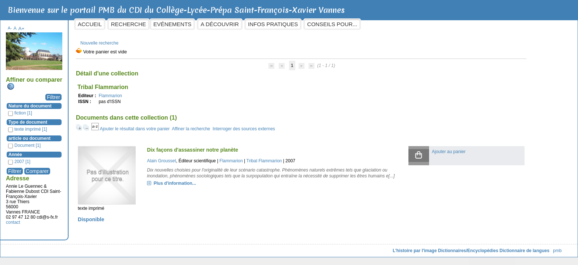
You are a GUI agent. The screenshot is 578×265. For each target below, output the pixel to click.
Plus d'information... (219, 185)
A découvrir (279, 24)
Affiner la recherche (250, 125)
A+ (80, 25)
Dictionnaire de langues (465, 247)
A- (69, 24)
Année (74, 150)
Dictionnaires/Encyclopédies (409, 247)
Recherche (187, 24)
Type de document (87, 118)
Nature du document (89, 102)
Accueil (149, 24)
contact (72, 218)
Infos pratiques (332, 24)
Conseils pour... (391, 24)
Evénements (232, 24)
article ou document (89, 134)
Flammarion (169, 92)
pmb (498, 247)
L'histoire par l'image (356, 247)
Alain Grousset (206, 157)
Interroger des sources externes (303, 125)
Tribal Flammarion (309, 157)
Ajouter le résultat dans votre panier (194, 125)
